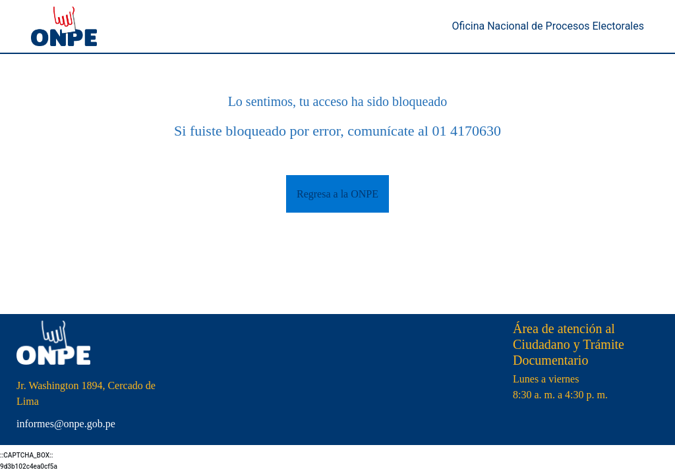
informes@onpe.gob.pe (65, 423)
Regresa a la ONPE (337, 193)
